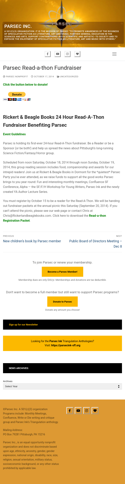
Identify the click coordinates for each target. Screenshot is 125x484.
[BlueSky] (95, 410)
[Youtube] (57, 54)
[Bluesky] (78, 54)
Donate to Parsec (62, 301)
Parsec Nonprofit (15, 76)
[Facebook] (47, 54)
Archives (7, 381)
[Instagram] (67, 54)
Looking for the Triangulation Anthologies (62, 341)
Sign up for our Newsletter (23, 324)
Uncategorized (67, 76)
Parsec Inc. (18, 26)
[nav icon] (114, 54)
